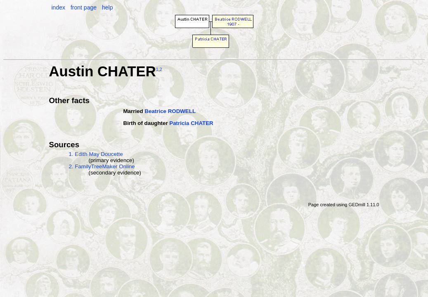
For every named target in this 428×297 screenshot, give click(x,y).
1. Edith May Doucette (96, 154)
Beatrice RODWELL (170, 111)
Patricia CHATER (191, 123)
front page (84, 7)
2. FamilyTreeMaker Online (102, 166)
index (58, 7)
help (107, 7)
